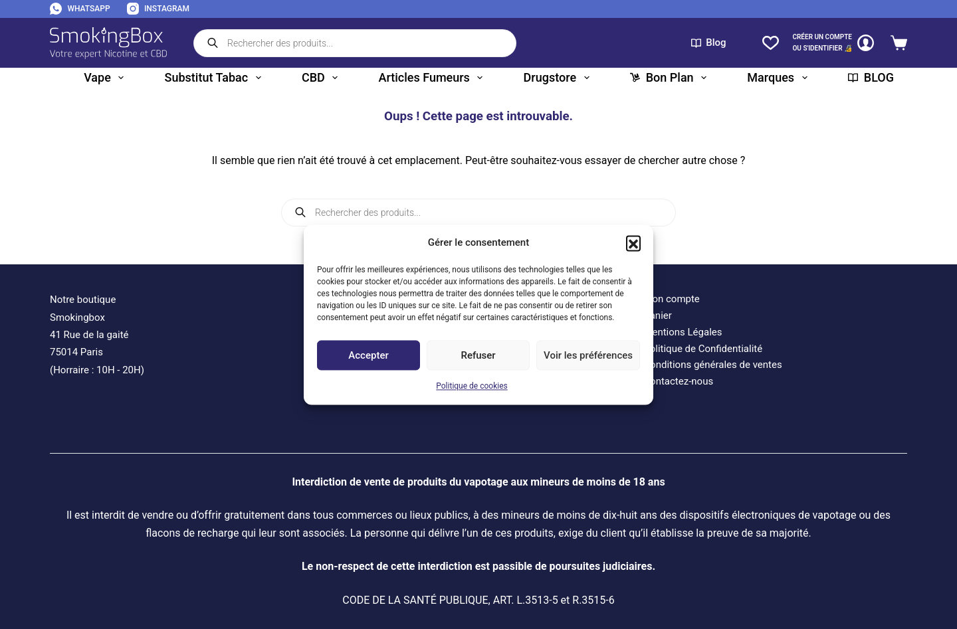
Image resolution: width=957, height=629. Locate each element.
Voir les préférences (588, 355)
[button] (633, 242)
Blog (708, 42)
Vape (106, 78)
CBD (322, 78)
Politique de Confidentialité (702, 349)
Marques (779, 78)
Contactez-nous (678, 381)
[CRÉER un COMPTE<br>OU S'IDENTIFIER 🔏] (833, 43)
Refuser (478, 355)
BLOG (871, 77)
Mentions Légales (682, 332)
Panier (657, 315)
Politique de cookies (471, 386)
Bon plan (671, 78)
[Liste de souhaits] (770, 43)
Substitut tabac (215, 78)
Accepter (368, 355)
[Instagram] (158, 9)
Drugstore (559, 78)
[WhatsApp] (80, 9)
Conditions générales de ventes (712, 365)
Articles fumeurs (433, 78)
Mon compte (671, 299)
